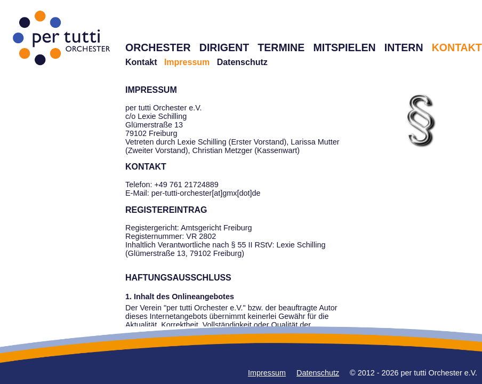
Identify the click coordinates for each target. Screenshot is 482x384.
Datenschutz (242, 62)
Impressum (267, 373)
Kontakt (141, 62)
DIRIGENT (224, 47)
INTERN (403, 47)
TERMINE (281, 47)
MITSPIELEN (344, 47)
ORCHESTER (158, 47)
